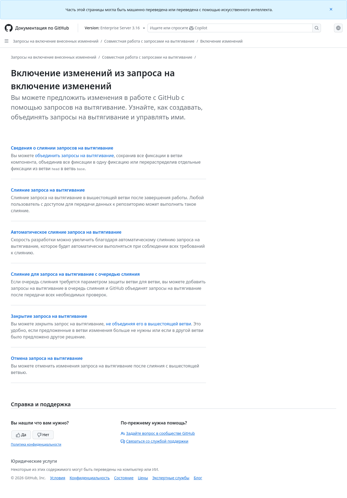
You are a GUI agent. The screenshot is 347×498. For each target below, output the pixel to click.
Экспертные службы (170, 477)
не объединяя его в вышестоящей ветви (148, 324)
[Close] (331, 9)
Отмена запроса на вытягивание (47, 358)
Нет (43, 434)
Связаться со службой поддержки (154, 441)
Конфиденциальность (90, 477)
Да (21, 434)
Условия (57, 477)
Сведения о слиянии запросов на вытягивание (62, 148)
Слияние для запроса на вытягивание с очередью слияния (75, 274)
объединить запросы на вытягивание (74, 155)
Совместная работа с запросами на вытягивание (149, 41)
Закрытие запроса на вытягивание (49, 316)
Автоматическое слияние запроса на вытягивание (66, 232)
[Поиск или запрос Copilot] (234, 28)
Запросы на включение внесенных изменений (55, 41)
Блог (198, 477)
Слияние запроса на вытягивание (48, 190)
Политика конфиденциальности (36, 444)
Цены (143, 477)
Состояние (124, 477)
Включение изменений (221, 41)
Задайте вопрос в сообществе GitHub (158, 433)
